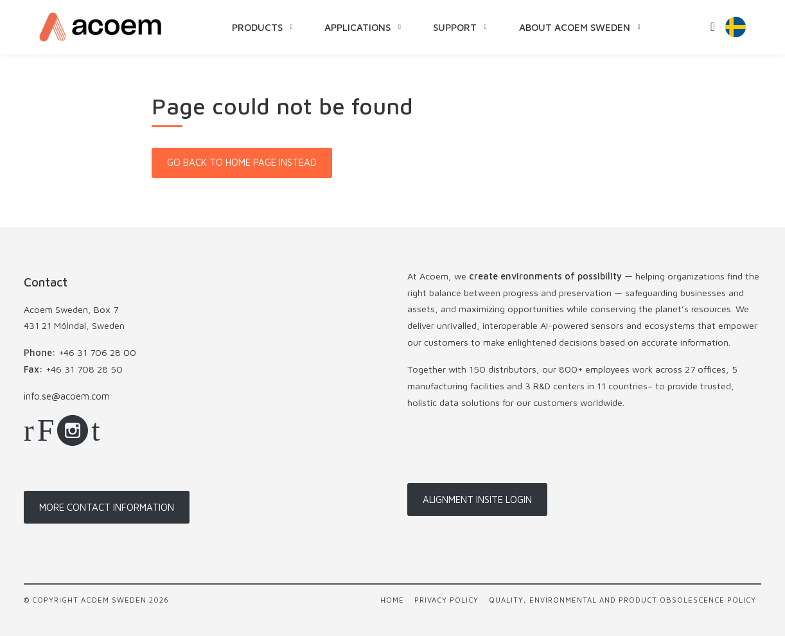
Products (257, 27)
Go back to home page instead (242, 162)
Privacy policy (446, 600)
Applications (357, 27)
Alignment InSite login (477, 499)
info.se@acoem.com (67, 396)
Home (392, 600)
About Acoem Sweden (574, 27)
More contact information (106, 507)
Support (455, 27)
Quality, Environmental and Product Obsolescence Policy (622, 600)
